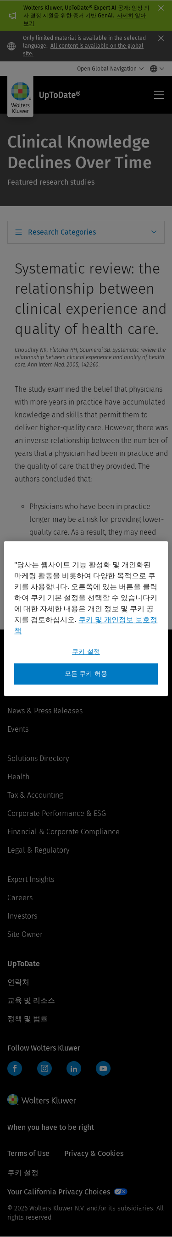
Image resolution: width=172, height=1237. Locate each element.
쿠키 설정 (23, 1172)
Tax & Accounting (35, 795)
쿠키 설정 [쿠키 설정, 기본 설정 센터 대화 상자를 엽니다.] (86, 652)
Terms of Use (28, 1153)
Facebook (14, 1068)
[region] (85, 618)
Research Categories (62, 232)
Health (18, 776)
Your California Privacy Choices (58, 1192)
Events (17, 729)
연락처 (18, 982)
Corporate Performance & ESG (56, 813)
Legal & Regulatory (38, 850)
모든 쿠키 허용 (86, 674)
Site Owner (25, 934)
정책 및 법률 (27, 1018)
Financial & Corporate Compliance (63, 831)
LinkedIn (74, 1068)
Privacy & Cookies (93, 1153)
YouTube (103, 1068)
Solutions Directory (38, 758)
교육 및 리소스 (31, 1000)
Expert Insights (30, 879)
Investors (22, 916)
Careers (20, 897)
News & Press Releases (45, 710)
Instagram (44, 1068)
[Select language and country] (155, 68)
